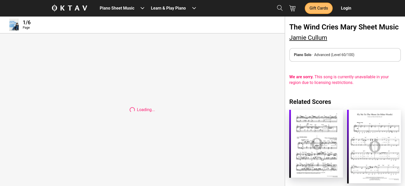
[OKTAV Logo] (69, 8)
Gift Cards (318, 8)
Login (346, 8)
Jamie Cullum (308, 37)
